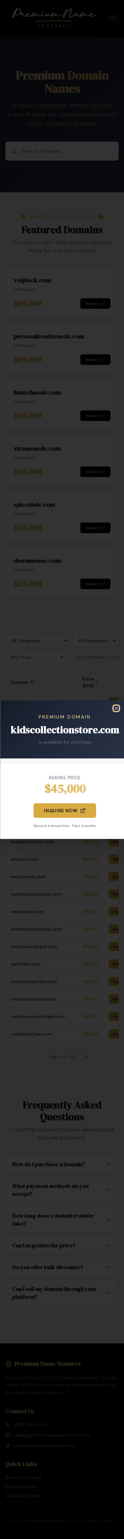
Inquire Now (65, 811)
